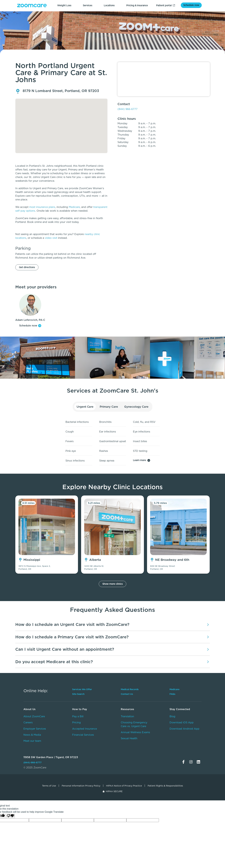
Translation (127, 716)
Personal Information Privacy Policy (81, 785)
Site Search (78, 694)
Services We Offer (82, 689)
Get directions (27, 267)
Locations (109, 5)
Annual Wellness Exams (135, 732)
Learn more (139, 460)
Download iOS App (182, 722)
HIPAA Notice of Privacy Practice (124, 785)
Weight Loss (64, 5)
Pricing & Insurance (137, 5)
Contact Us (127, 694)
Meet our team (32, 740)
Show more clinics (112, 583)
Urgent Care (85, 406)
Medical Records (130, 689)
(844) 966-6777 (128, 109)
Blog (172, 716)
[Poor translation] (10, 815)
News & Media (32, 734)
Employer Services (34, 728)
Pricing (76, 722)
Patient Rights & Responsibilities (165, 785)
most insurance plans (42, 207)
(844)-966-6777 (32, 762)
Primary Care (109, 406)
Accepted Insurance (84, 728)
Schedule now (191, 5)
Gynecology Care (136, 406)
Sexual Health (129, 738)
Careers (28, 722)
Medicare (74, 207)
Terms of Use (49, 785)
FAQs (172, 694)
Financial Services (83, 734)
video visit (51, 237)
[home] (32, 5)
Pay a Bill (77, 716)
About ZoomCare (34, 716)
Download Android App (184, 728)
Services (87, 5)
